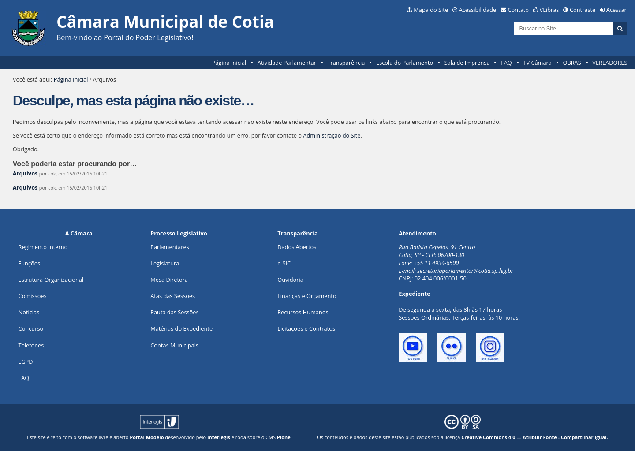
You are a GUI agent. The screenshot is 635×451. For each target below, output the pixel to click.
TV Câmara (537, 63)
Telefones (31, 345)
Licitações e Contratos (306, 328)
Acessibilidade (477, 10)
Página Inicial (229, 63)
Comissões (33, 296)
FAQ (506, 63)
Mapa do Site (431, 10)
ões (29, 263)
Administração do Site (331, 135)
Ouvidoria (290, 279)
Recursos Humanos (302, 312)
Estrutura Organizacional (51, 279)
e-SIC (284, 263)
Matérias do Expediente (181, 328)
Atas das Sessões (172, 296)
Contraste (582, 10)
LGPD (26, 361)
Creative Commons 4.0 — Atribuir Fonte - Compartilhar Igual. (534, 437)
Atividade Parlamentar (287, 63)
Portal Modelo (147, 437)
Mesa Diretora (169, 279)
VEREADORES (609, 63)
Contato (518, 10)
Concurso (31, 328)
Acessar (616, 10)
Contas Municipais (174, 345)
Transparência (346, 63)
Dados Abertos (296, 247)
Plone (284, 437)
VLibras (549, 10)
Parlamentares (169, 247)
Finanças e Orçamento (306, 296)
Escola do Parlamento (404, 63)
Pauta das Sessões (174, 312)
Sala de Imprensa (467, 63)
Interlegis (218, 437)
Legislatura (164, 263)
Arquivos (25, 173)
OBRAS (572, 63)
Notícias (29, 312)
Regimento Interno (43, 247)
